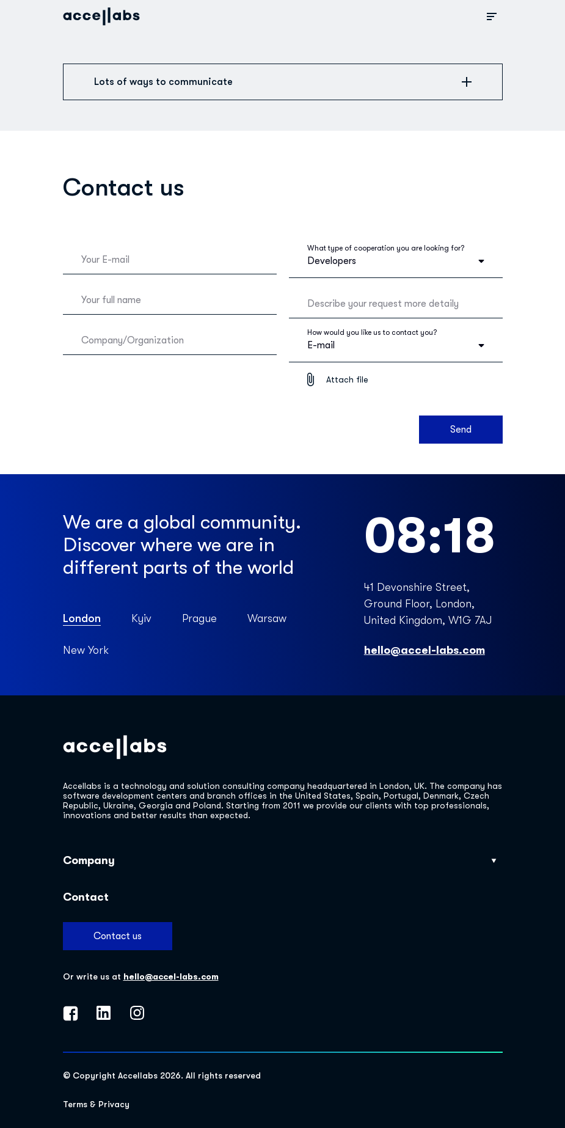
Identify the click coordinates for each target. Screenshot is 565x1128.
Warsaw (266, 618)
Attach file (347, 379)
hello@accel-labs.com (424, 650)
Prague (199, 618)
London (82, 618)
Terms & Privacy (96, 1104)
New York (86, 650)
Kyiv (141, 618)
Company (280, 860)
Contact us (117, 936)
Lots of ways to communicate (283, 81)
